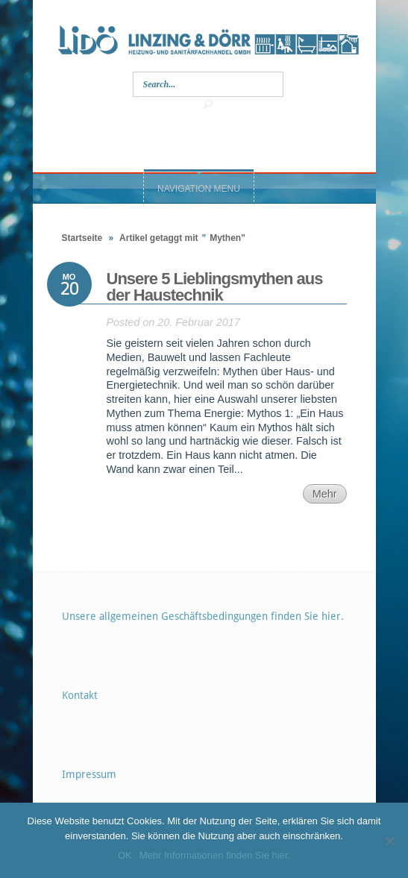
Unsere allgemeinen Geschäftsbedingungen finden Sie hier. (203, 616)
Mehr (325, 494)
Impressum (89, 774)
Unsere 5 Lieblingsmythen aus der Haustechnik (215, 286)
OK (125, 855)
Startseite (82, 238)
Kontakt (80, 695)
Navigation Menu (198, 189)
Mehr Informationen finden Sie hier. (214, 855)
